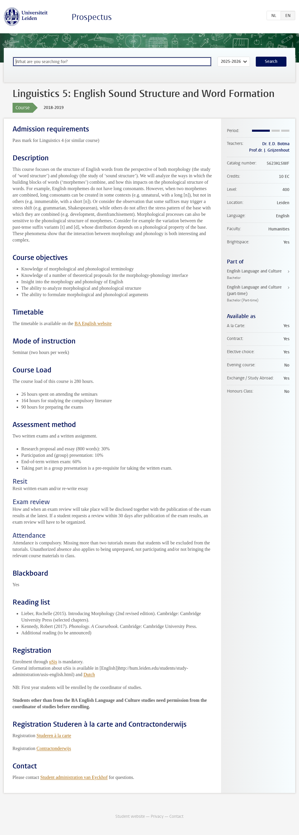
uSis (53, 661)
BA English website (93, 323)
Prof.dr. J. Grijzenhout (269, 150)
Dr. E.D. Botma (275, 144)
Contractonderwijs (53, 748)
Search (271, 61)
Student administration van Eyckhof (74, 777)
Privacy (157, 816)
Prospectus (92, 17)
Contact (176, 816)
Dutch (89, 674)
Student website (130, 816)
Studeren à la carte (53, 735)
